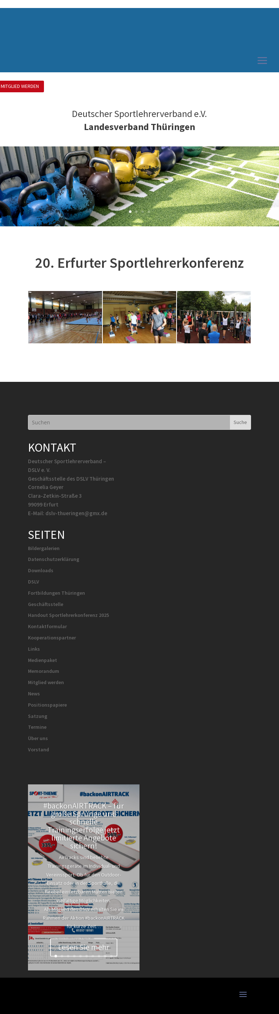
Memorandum (43, 671)
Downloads (40, 570)
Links (34, 649)
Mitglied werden (46, 682)
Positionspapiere (47, 705)
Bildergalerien (44, 548)
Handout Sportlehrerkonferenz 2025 (68, 615)
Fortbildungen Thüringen (56, 593)
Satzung (37, 716)
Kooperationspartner (52, 637)
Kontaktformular (47, 626)
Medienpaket (42, 660)
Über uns (38, 738)
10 (111, 956)
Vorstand (38, 749)
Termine (37, 727)
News (34, 693)
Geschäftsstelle (45, 604)
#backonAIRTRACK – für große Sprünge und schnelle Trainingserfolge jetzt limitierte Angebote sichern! (83, 833)
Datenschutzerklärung (53, 559)
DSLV (33, 581)
